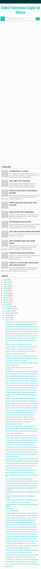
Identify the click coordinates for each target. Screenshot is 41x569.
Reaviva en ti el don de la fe (13, 433)
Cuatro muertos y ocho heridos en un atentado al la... (21, 529)
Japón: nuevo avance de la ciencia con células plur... (21, 378)
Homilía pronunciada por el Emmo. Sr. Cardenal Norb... (22, 371)
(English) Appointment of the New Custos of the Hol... (22, 513)
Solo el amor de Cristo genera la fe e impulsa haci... (21, 410)
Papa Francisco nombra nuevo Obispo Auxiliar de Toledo (20, 395)
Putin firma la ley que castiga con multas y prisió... (20, 324)
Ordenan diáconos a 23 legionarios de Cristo (19, 349)
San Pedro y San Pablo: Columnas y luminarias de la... (21, 428)
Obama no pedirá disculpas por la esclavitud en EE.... (21, 518)
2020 (5, 289)
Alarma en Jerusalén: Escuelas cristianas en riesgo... (21, 531)
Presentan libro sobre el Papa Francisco (17, 548)
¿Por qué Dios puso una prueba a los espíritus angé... (21, 363)
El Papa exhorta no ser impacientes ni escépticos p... (21, 401)
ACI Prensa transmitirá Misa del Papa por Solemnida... (21, 483)
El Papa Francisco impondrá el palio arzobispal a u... (21, 387)
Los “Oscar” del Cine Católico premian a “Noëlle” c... (21, 534)
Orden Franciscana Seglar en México (20, 10)
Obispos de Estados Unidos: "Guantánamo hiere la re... (22, 550)
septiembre (9, 313)
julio (6, 317)
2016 (5, 297)
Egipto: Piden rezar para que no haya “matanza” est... (21, 383)
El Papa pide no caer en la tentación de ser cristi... (20, 557)
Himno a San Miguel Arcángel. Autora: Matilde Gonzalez (22, 242)
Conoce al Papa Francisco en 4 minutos (17, 502)
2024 (5, 280)
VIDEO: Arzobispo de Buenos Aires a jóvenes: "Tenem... (22, 555)
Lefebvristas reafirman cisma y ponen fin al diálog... (21, 538)
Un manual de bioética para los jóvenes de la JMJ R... (21, 440)
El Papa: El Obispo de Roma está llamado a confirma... (22, 408)
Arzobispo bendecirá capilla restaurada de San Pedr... (21, 336)
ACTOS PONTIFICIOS (11, 511)
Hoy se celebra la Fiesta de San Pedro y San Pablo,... (21, 381)
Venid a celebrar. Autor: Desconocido (19, 181)
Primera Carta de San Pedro (13, 424)
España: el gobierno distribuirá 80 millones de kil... (20, 520)
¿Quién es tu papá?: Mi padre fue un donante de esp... (21, 459)
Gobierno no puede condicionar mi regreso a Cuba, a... (22, 481)
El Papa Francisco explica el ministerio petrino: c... (20, 415)
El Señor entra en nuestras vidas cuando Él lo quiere (21, 500)
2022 (5, 284)
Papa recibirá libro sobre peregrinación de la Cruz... (21, 333)
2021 (5, 286)
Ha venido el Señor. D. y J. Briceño (18, 171)
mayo (7, 566)
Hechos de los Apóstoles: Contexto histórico (19, 417)
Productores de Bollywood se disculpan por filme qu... (22, 322)
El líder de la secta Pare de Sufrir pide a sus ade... (20, 522)
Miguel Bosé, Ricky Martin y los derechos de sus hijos (22, 461)
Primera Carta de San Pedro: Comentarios (18, 422)
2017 (5, 295)
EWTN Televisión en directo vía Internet (20, 222)
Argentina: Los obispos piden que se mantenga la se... (22, 326)
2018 (5, 293)
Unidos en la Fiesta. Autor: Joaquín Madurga (21, 212)
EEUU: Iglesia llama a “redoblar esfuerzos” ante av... (21, 376)
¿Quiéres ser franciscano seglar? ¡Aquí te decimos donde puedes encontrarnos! (23, 263)
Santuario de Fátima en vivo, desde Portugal (21, 253)
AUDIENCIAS (9, 508)
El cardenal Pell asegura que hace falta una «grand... (21, 562)
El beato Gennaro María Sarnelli (15, 354)
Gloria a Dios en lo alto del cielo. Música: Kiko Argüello (24, 231)
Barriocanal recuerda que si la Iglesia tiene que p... (20, 470)
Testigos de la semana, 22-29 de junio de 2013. (19, 445)
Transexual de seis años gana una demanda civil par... (22, 463)
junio (7, 320)
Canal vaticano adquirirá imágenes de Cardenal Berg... (22, 536)
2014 (5, 302)
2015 (5, 300)
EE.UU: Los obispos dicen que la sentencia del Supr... (21, 374)
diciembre (8, 306)
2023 (5, 282)
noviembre (9, 309)
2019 (5, 291)
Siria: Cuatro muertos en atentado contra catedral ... (21, 390)
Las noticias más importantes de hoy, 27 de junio (20, 543)
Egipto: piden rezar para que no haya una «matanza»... (22, 454)
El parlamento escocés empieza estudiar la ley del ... (21, 525)
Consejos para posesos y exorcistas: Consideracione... (22, 403)
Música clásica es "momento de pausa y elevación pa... (22, 545)
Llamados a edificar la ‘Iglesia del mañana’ (18, 468)
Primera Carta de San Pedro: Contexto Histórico (20, 426)
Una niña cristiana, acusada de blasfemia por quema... (22, 358)
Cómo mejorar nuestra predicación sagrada (18, 479)
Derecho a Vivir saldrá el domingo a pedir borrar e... (21, 412)
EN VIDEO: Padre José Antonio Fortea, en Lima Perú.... (22, 405)
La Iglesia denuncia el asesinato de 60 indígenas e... (21, 527)
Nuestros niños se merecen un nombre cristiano (20, 351)
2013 (5, 304)
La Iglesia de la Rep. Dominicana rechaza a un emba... (22, 452)
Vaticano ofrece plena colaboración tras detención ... (22, 398)
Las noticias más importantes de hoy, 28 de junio (20, 465)
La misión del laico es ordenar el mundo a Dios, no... (21, 347)
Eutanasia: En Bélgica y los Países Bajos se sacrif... (21, 356)
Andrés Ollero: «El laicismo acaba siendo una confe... (22, 438)
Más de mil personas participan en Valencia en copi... (21, 329)
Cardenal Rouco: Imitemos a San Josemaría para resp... (22, 559)
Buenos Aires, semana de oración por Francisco (20, 435)
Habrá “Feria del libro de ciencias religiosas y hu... (20, 472)
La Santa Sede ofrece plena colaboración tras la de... (21, 447)
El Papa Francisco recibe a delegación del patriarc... (21, 392)
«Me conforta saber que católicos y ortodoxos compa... (20, 496)
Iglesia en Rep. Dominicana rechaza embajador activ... (22, 385)
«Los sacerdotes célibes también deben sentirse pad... (22, 564)
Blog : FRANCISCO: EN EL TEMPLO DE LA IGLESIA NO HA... (21, 475)
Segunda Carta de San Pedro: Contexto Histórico (20, 419)
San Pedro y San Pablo (12, 456)
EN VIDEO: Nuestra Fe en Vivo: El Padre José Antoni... (21, 331)
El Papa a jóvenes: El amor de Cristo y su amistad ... (21, 338)
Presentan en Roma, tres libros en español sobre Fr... (21, 431)
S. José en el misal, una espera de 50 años (18, 552)
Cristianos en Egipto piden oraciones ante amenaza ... (22, 541)
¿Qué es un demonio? (12, 365)
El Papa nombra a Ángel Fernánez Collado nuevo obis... (22, 515)
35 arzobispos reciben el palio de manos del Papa (21, 442)
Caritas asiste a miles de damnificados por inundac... (21, 486)
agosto (7, 315)
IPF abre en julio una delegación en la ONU (18, 344)
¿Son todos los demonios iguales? (16, 360)
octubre (8, 311)
